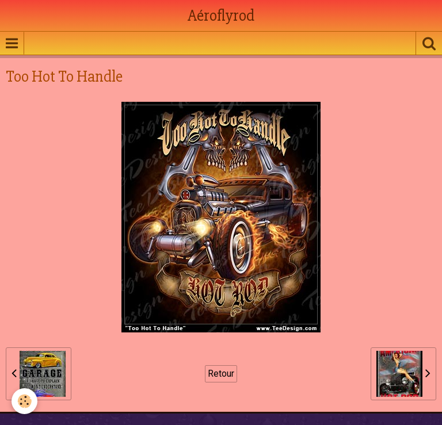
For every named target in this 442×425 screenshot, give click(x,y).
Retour (221, 373)
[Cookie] (24, 401)
